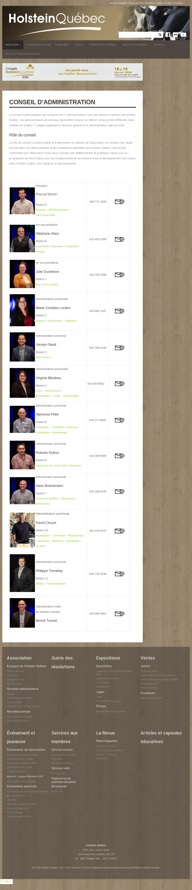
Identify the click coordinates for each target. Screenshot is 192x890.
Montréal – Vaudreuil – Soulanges (58, 540)
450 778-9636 (87, 858)
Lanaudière (72, 246)
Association (12, 45)
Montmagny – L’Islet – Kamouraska (57, 395)
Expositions (61, 45)
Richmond (67, 498)
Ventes (79, 45)
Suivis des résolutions (38, 45)
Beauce (40, 320)
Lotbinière (71, 320)
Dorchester (55, 320)
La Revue (159, 45)
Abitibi (39, 583)
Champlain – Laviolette (50, 427)
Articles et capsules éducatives (23, 54)
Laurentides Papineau (49, 246)
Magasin (123, 3)
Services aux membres (135, 45)
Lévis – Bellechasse (48, 390)
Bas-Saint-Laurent (47, 284)
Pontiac (40, 251)
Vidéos (159, 3)
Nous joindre (136, 3)
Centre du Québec (47, 498)
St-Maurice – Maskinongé (51, 432)
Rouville (41, 209)
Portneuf (72, 427)
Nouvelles (149, 3)
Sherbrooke (43, 503)
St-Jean (40, 546)
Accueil (112, 3)
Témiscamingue (56, 583)
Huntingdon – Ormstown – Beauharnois (60, 535)
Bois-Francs (43, 357)
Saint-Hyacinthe (45, 215)
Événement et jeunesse (103, 45)
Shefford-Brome (58, 209)
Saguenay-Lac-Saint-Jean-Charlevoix (58, 465)
